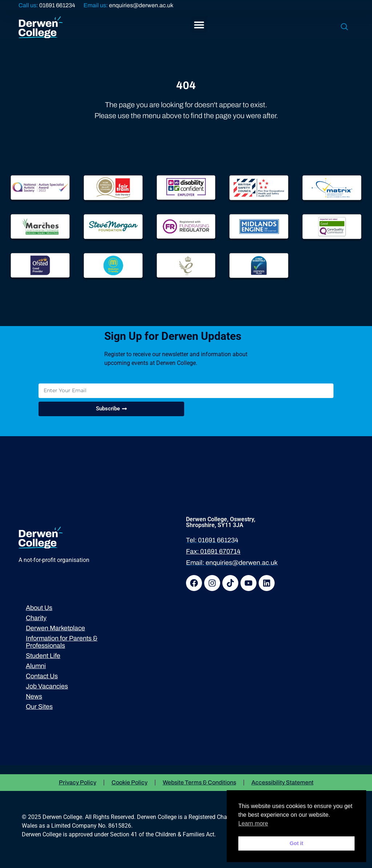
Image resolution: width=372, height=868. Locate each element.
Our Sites (39, 706)
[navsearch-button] (344, 27)
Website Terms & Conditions (199, 782)
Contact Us (42, 676)
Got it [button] (296, 843)
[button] (199, 24)
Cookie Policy (129, 782)
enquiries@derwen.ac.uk (141, 5)
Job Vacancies (47, 686)
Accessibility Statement (282, 782)
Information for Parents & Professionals (61, 642)
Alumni (36, 666)
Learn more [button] (253, 823)
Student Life (43, 655)
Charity (36, 618)
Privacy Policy (77, 782)
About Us (39, 607)
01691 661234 (57, 5)
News (34, 696)
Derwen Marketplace (55, 628)
